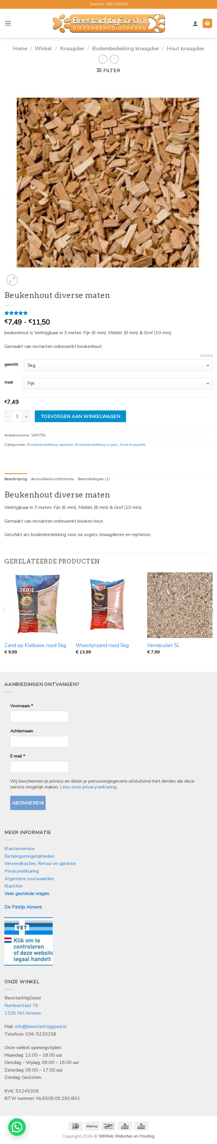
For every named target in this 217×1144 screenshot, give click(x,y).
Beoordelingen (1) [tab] (94, 479)
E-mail (17, 756)
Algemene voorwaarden (29, 879)
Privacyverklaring (21, 871)
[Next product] (102, 59)
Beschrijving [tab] (15, 479)
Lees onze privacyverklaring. (88, 787)
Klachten (13, 886)
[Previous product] (114, 59)
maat (8, 383)
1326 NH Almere (22, 1013)
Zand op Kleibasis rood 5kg (35, 645)
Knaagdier (72, 48)
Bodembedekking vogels (96, 444)
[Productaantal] (17, 416)
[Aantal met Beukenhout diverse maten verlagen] (7, 416)
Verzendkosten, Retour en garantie (40, 863)
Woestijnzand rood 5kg (102, 645)
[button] (7, 23)
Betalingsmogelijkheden (29, 856)
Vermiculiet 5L (163, 645)
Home (20, 48)
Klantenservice (20, 848)
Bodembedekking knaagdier (125, 48)
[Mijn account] (195, 23)
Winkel (43, 48)
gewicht (11, 365)
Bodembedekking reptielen (50, 444)
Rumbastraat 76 (21, 1005)
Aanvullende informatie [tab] (52, 479)
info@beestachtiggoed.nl (41, 1026)
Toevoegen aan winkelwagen (80, 416)
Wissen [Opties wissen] (206, 356)
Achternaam (21, 731)
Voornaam (21, 706)
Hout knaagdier (185, 48)
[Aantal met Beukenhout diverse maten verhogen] (26, 416)
